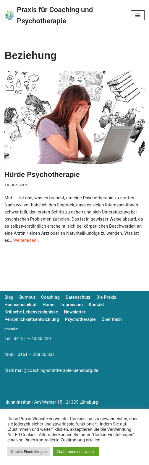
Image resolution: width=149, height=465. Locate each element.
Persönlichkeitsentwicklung (31, 319)
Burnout (27, 297)
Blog (8, 297)
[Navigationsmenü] (138, 15)
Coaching (50, 297)
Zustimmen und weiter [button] (76, 451)
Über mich (111, 319)
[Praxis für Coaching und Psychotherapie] (63, 15)
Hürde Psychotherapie (42, 174)
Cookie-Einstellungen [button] (29, 451)
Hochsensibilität (20, 304)
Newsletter (74, 312)
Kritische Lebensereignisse (31, 312)
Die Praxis (106, 297)
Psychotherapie (80, 319)
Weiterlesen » (26, 240)
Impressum (71, 304)
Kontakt (96, 304)
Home (48, 304)
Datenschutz (78, 297)
